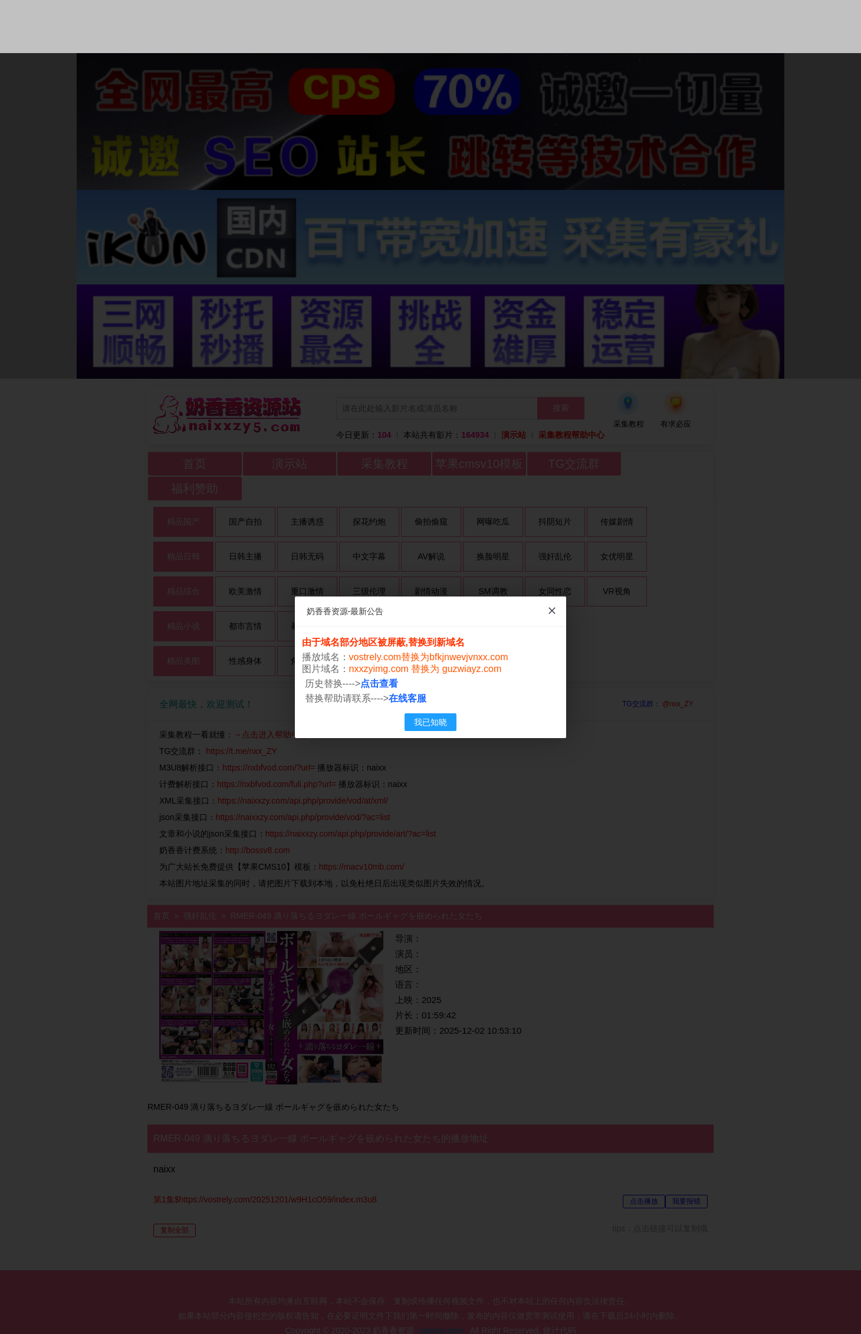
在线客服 (408, 698)
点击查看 (380, 684)
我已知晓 (430, 722)
